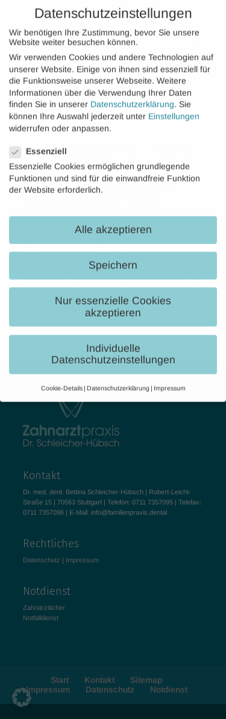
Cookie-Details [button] (62, 379)
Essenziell (43, 142)
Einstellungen (173, 107)
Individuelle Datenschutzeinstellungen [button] (113, 345)
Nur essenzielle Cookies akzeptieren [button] (113, 298)
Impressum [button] (170, 379)
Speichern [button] (113, 257)
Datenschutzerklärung (132, 96)
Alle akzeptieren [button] (113, 221)
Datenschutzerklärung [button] (118, 379)
